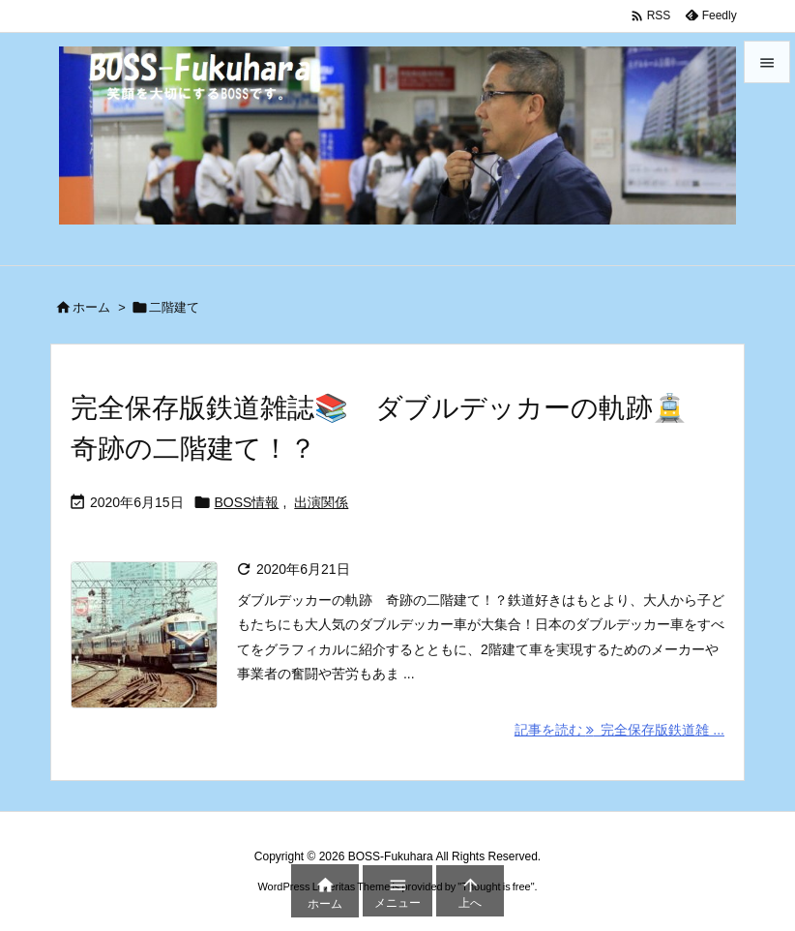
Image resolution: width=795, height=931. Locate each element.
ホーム (91, 307)
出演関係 (321, 502)
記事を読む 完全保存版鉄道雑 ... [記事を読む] (619, 729)
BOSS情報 (247, 502)
